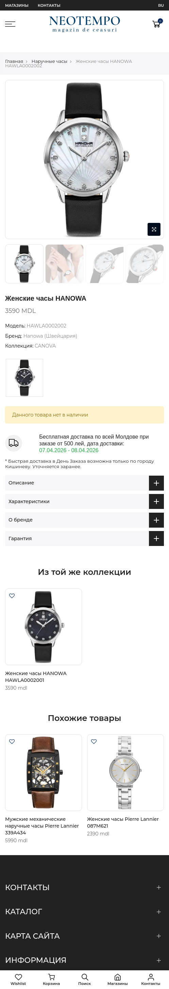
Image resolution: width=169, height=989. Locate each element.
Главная (14, 46)
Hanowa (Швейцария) (50, 321)
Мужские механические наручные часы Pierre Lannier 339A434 (42, 812)
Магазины (17, 5)
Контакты (49, 5)
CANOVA (45, 332)
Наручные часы (49, 46)
